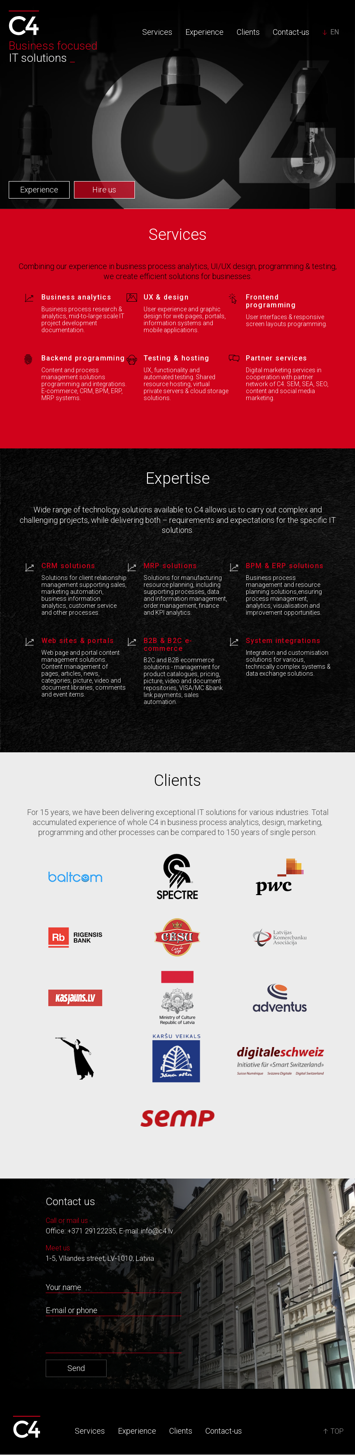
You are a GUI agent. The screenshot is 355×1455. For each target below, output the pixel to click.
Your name (63, 1287)
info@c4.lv (157, 1231)
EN (334, 32)
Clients (248, 32)
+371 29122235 (91, 1231)
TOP (333, 1432)
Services (157, 32)
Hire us (105, 189)
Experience (204, 32)
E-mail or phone (71, 1310)
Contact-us (291, 32)
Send (76, 1368)
